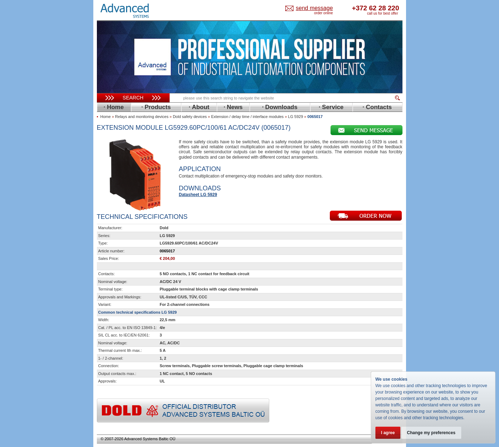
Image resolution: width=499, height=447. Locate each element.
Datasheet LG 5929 (198, 194)
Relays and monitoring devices (141, 116)
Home (105, 116)
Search (133, 98)
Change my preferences (431, 432)
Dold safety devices (190, 116)
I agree (388, 432)
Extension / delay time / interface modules (247, 116)
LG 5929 (295, 116)
